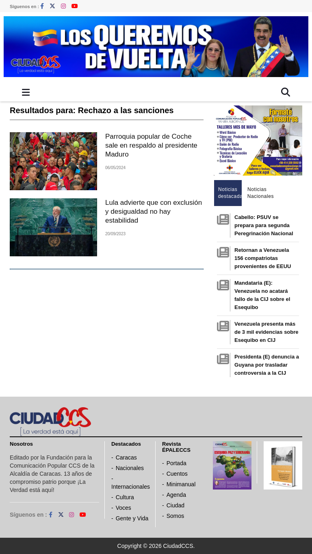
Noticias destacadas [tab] (230, 193)
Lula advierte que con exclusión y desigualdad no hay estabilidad (153, 211)
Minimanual (181, 484)
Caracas (126, 457)
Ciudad (175, 505)
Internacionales (130, 486)
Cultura (125, 497)
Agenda (176, 495)
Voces (123, 508)
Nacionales (130, 468)
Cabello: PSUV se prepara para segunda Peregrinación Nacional (263, 225)
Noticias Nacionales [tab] (259, 193)
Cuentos (177, 473)
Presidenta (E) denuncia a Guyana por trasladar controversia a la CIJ (266, 365)
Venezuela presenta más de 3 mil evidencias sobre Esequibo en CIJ (266, 332)
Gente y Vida (132, 518)
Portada (176, 463)
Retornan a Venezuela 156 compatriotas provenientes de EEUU (262, 258)
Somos (175, 516)
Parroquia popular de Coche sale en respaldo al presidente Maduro (151, 145)
